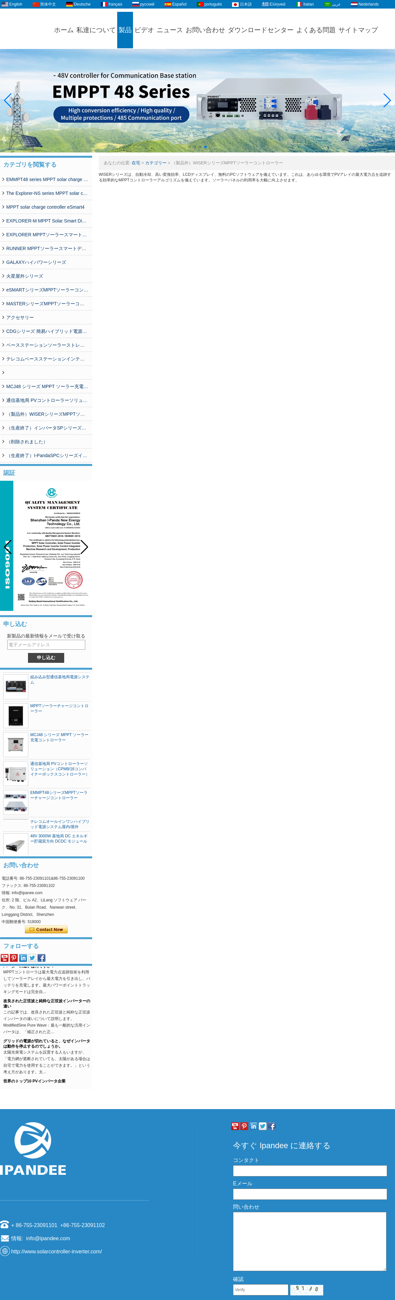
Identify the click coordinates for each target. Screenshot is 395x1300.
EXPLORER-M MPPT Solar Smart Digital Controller (47, 220)
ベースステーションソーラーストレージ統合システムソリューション (47, 345)
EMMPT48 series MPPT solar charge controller (47, 179)
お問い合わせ (205, 30)
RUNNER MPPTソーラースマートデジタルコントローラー (47, 248)
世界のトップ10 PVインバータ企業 (34, 1082)
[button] (189, 147)
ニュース (170, 30)
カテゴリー (156, 162)
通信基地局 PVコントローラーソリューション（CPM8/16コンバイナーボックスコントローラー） (47, 400)
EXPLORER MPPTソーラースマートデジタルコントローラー (47, 234)
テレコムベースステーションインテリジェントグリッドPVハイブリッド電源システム (47, 358)
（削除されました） (27, 441)
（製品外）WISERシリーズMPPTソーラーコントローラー (47, 414)
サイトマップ (358, 30)
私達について (96, 30)
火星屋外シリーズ (24, 276)
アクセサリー (20, 317)
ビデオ (144, 30)
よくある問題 (316, 30)
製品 (125, 30)
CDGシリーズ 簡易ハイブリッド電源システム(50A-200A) (47, 331)
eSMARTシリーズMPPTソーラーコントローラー (47, 289)
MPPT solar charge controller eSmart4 (45, 207)
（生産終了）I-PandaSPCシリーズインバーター (47, 455)
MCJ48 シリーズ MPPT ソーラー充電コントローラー (47, 386)
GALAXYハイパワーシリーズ (36, 262)
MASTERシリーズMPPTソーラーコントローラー (47, 303)
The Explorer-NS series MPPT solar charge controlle (47, 193)
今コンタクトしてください (46, 929)
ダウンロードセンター (261, 30)
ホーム (64, 30)
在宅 (136, 162)
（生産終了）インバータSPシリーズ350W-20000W (47, 427)
